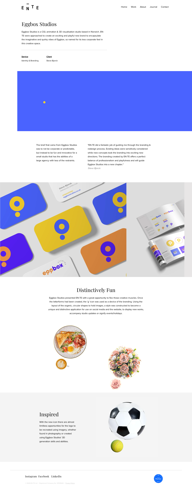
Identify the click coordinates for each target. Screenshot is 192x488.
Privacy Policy (70, 483)
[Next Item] (180, 229)
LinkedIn (56, 476)
